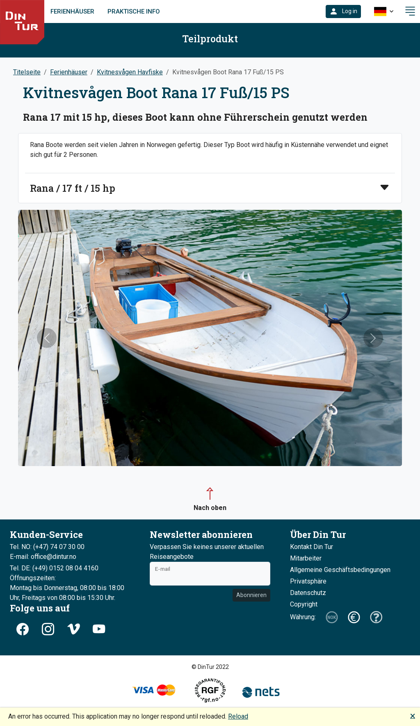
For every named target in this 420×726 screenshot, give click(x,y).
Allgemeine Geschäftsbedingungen (340, 570)
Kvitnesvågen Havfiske (130, 72)
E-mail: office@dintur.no (43, 557)
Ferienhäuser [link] (72, 11)
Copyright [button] (303, 604)
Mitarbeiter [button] (306, 558)
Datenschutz (308, 593)
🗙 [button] (412, 715)
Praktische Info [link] (133, 11)
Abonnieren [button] (251, 595)
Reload (238, 716)
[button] (343, 11)
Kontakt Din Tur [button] (311, 547)
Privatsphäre (308, 581)
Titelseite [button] (27, 72)
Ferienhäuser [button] (68, 72)
